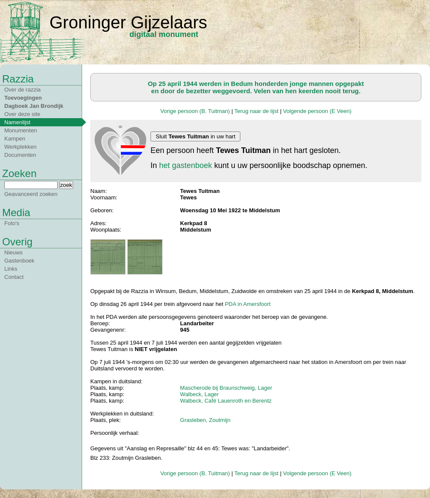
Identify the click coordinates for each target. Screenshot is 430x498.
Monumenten (20, 130)
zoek (66, 185)
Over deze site (22, 114)
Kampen (14, 138)
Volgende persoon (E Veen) (317, 111)
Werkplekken (20, 147)
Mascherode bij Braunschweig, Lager (226, 388)
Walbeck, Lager (199, 394)
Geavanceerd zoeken (31, 194)
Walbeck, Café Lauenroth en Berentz (226, 400)
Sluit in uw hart (195, 136)
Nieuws (13, 252)
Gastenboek (19, 260)
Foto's (11, 223)
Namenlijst (17, 122)
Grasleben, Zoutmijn (205, 420)
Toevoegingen (23, 98)
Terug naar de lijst (256, 111)
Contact (14, 277)
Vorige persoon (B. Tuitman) (195, 111)
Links (10, 269)
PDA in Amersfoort (247, 304)
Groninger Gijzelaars (128, 22)
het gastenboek (185, 165)
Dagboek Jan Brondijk (33, 106)
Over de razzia (22, 89)
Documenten (20, 155)
